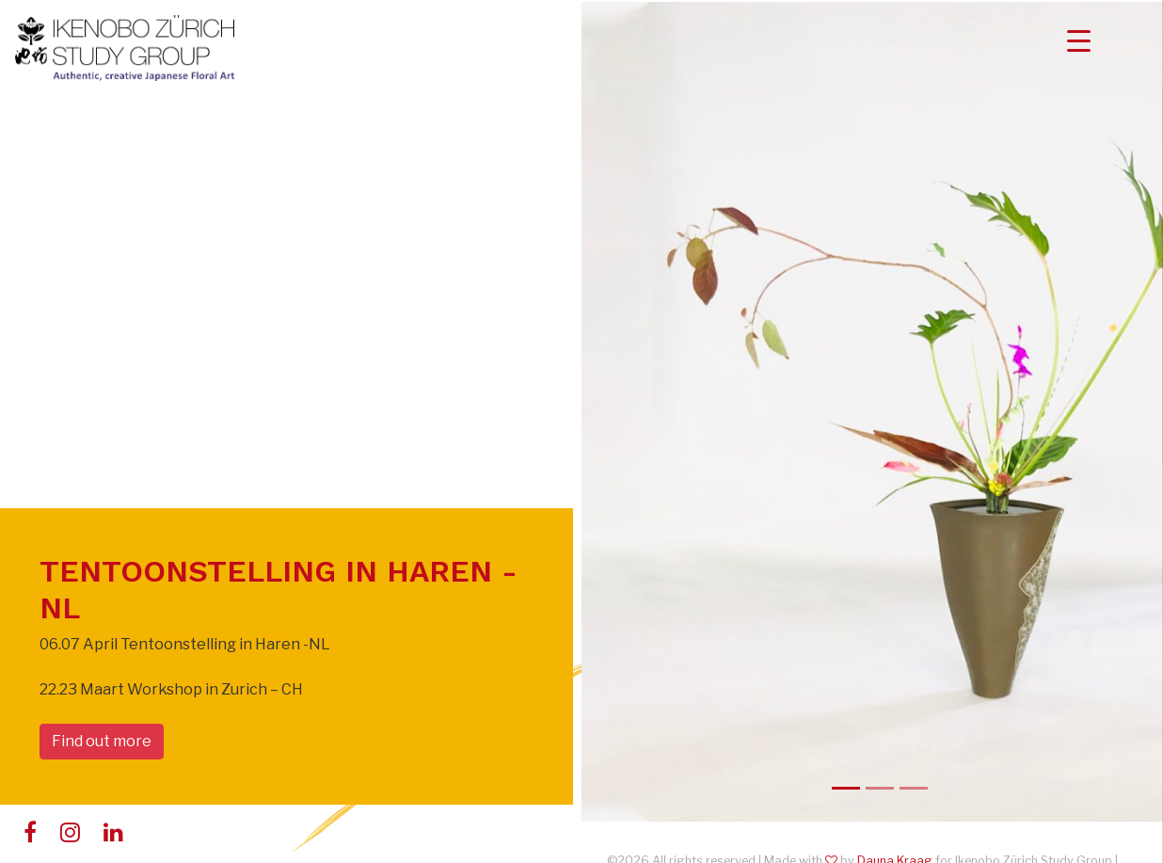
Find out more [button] (101, 741)
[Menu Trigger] (1079, 40)
